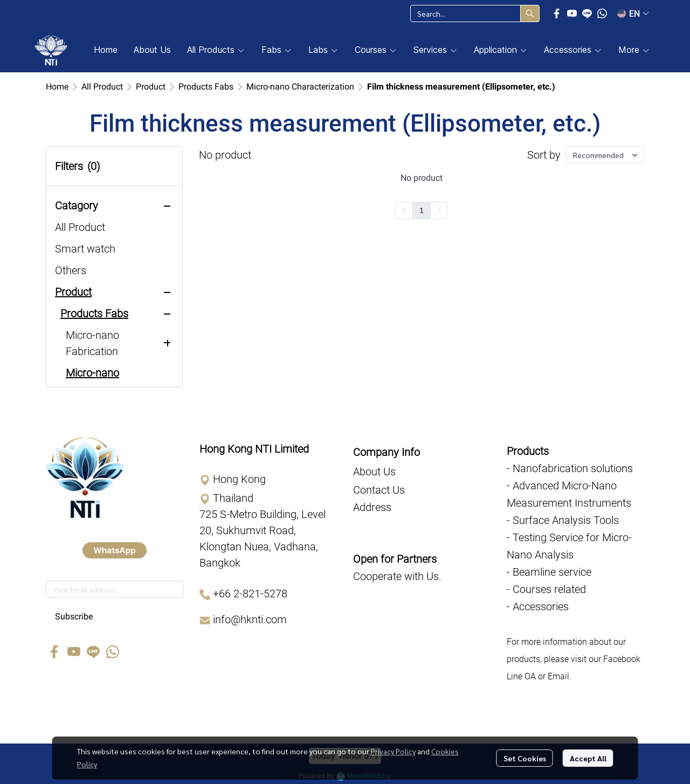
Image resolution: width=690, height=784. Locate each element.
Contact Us (379, 489)
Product (150, 86)
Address (372, 507)
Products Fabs (205, 86)
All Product (102, 86)
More (634, 49)
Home (57, 86)
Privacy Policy (393, 751)
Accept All (588, 758)
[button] (475, 13)
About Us (374, 471)
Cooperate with (389, 576)
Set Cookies (524, 758)
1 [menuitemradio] (421, 210)
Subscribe (74, 616)
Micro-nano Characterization (300, 86)
